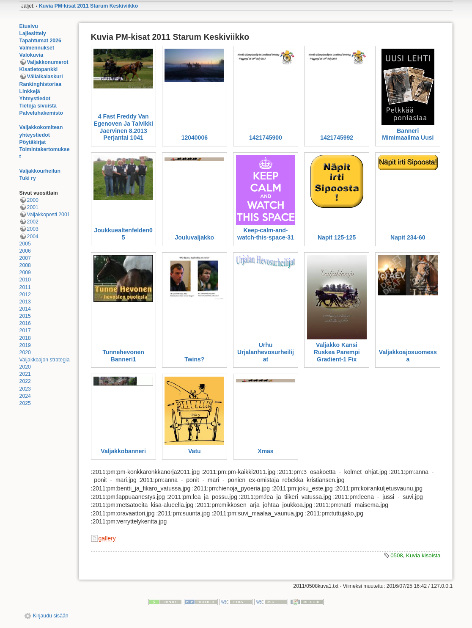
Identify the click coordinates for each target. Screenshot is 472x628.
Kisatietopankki (38, 69)
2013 (25, 302)
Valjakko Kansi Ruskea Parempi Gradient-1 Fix (337, 352)
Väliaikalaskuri (45, 77)
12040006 (194, 137)
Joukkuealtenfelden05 (123, 234)
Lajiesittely (32, 33)
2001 (32, 207)
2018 (25, 338)
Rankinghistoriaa (40, 84)
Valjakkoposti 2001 (48, 215)
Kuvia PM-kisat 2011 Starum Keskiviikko (88, 6)
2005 (25, 244)
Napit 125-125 (337, 237)
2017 (25, 330)
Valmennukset (36, 48)
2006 (25, 251)
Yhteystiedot (35, 99)
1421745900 (265, 137)
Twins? (194, 359)
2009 (25, 272)
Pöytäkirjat (32, 142)
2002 (32, 222)
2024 (25, 396)
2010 (25, 280)
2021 (25, 374)
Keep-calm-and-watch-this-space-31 (265, 234)
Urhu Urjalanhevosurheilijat (265, 352)
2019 (25, 345)
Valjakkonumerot (48, 62)
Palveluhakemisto (41, 113)
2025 (25, 403)
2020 (25, 352)
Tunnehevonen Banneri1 (123, 356)
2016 (25, 323)
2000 (32, 200)
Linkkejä (29, 91)
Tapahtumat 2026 (40, 41)
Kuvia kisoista (423, 555)
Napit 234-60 (407, 237)
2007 (25, 258)
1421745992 (336, 137)
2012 (25, 294)
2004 (32, 237)
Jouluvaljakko (194, 237)
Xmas (265, 451)
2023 (25, 389)
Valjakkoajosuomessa (408, 356)
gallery (107, 538)
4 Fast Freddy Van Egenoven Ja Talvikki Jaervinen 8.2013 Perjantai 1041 (123, 127)
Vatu (194, 451)
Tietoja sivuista (38, 106)
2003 (32, 229)
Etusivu (28, 26)
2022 (25, 381)
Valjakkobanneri (123, 451)
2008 (25, 265)
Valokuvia (31, 55)
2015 (25, 316)
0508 (396, 555)
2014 (25, 309)
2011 (25, 287)
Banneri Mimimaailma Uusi (408, 134)
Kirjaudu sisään (51, 616)
